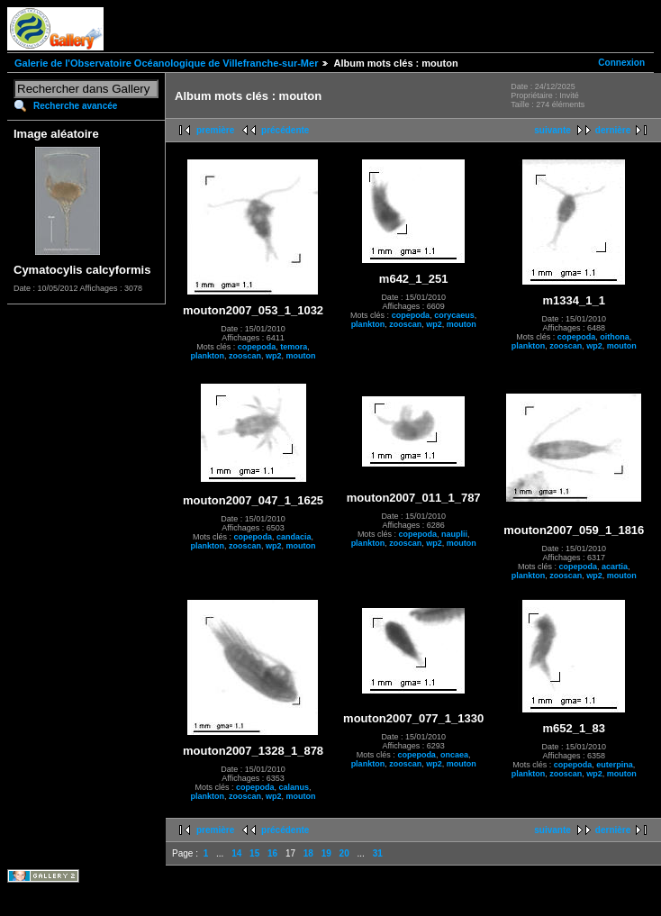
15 (254, 853)
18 (308, 853)
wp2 (274, 355)
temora (293, 346)
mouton (301, 355)
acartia (615, 566)
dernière (612, 130)
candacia (294, 536)
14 (236, 853)
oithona (614, 336)
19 (326, 853)
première (215, 130)
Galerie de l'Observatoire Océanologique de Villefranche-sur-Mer (166, 63)
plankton (208, 355)
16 (272, 853)
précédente (285, 130)
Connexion (621, 63)
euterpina (614, 764)
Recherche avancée (75, 106)
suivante (552, 130)
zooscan (245, 355)
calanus (294, 787)
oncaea (454, 754)
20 (344, 853)
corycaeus (454, 315)
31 (378, 853)
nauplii (454, 534)
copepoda (257, 346)
